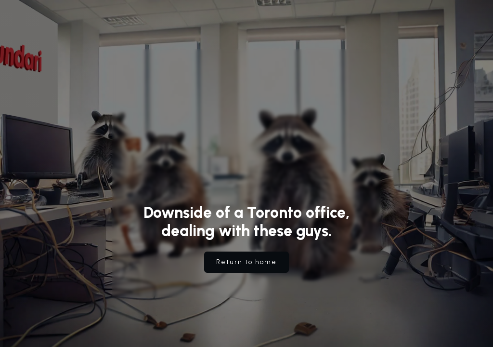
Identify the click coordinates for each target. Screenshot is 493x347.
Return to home (246, 262)
